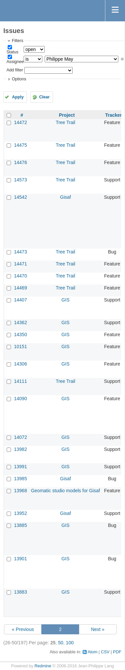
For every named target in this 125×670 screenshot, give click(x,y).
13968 (20, 490)
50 (60, 642)
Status (12, 52)
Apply (18, 97)
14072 (20, 437)
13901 (20, 558)
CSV (105, 652)
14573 (20, 179)
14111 (20, 381)
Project (67, 115)
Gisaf (65, 197)
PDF (117, 652)
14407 (20, 299)
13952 (20, 513)
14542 (20, 197)
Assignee (15, 61)
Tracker (113, 115)
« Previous (23, 629)
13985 (20, 478)
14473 (20, 251)
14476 (20, 162)
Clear (44, 97)
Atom (92, 652)
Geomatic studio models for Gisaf (65, 490)
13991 (20, 466)
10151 (20, 346)
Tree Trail (65, 122)
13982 (20, 449)
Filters (17, 40)
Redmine (42, 666)
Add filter (14, 70)
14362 (20, 322)
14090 (20, 398)
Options (19, 79)
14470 (20, 275)
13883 (20, 592)
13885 (20, 525)
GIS (65, 299)
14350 (20, 334)
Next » (97, 629)
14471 (20, 263)
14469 (20, 287)
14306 (20, 364)
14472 (20, 122)
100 (70, 642)
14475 (20, 145)
